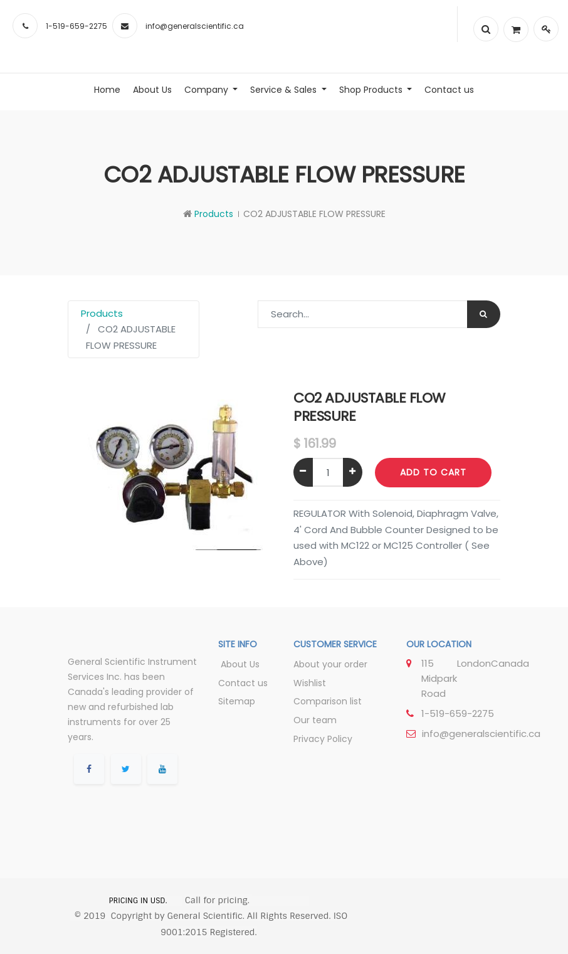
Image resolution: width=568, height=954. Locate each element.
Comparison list (327, 701)
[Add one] (352, 472)
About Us (239, 664)
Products (213, 214)
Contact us (243, 683)
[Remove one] (303, 472)
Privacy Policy (322, 739)
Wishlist (309, 683)
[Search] (483, 314)
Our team (315, 720)
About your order (330, 664)
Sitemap (236, 701)
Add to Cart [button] (433, 472)
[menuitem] (107, 89)
